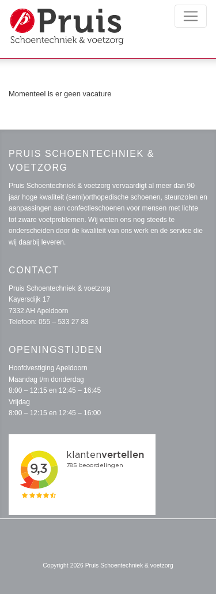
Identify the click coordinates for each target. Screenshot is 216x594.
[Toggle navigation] (191, 16)
